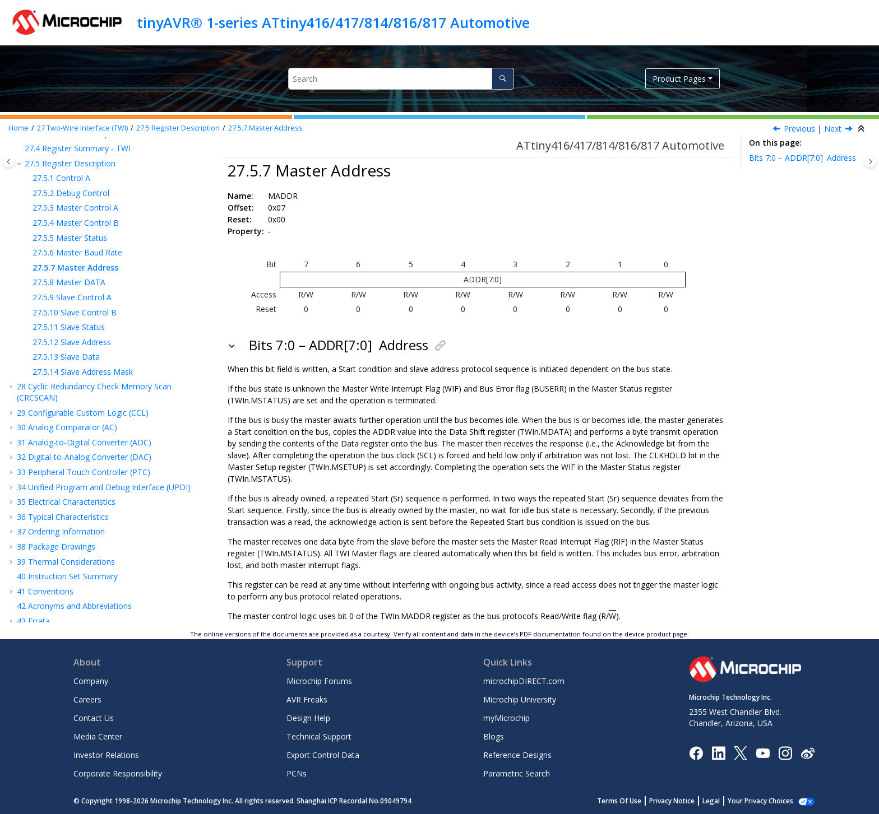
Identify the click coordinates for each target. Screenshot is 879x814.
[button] (20, 148)
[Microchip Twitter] (740, 752)
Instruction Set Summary (67, 576)
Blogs (493, 736)
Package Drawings (56, 546)
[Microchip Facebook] (696, 752)
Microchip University (519, 699)
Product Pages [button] (679, 78)
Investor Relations (106, 755)
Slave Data (66, 356)
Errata (33, 621)
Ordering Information (61, 531)
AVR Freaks (306, 699)
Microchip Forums (319, 681)
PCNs (296, 773)
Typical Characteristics (63, 516)
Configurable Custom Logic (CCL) (83, 412)
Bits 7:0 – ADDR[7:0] (802, 157)
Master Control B (76, 222)
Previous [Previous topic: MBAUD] (799, 128)
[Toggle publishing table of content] (9, 162)
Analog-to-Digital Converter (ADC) (84, 442)
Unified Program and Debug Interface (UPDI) (104, 487)
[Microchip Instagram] (785, 752)
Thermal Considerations (66, 561)
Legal (723, 801)
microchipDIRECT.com (524, 681)
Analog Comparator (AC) (67, 427)
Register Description (178, 128)
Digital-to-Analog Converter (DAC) (84, 457)
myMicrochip (506, 718)
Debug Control (71, 193)
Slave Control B (75, 312)
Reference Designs (517, 755)
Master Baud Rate (77, 252)
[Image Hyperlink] (763, 752)
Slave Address (72, 342)
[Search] (502, 79)
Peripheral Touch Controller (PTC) (83, 472)
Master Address (265, 128)
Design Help (308, 718)
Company (90, 681)
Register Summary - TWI (78, 148)
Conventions (45, 591)
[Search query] (401, 79)
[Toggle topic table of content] (870, 162)
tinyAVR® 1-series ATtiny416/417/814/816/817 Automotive (333, 22)
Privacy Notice (684, 801)
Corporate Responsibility (117, 773)
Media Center (97, 736)
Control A (61, 178)
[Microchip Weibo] (808, 752)
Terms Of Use (631, 801)
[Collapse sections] (862, 129)
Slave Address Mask (83, 371)
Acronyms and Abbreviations (74, 606)
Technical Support (318, 736)
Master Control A (75, 207)
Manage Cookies (766, 801)
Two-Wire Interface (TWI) (82, 128)
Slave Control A (72, 297)
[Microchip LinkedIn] (718, 752)
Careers (87, 699)
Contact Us (93, 718)
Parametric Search (516, 773)
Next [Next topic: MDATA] (832, 128)
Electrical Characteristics (66, 501)
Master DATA (69, 282)
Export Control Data (322, 755)
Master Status (70, 237)
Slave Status (69, 327)
